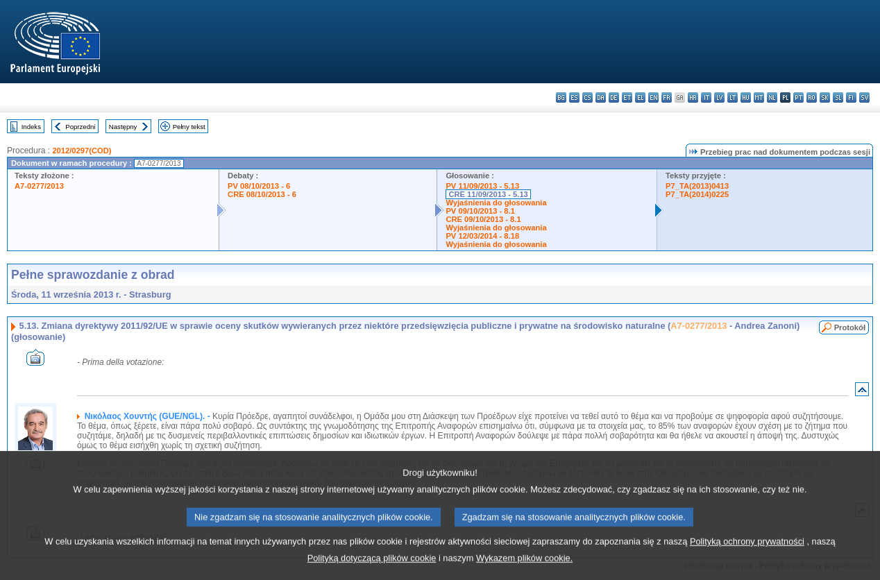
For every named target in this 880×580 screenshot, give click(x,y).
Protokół (849, 327)
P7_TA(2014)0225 (697, 194)
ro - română (811, 97)
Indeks (31, 126)
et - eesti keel (627, 97)
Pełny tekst (189, 126)
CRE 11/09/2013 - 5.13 (487, 194)
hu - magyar (746, 97)
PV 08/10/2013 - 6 (259, 186)
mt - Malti (759, 97)
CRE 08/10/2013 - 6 (262, 194)
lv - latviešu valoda (719, 97)
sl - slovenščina (838, 97)
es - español (574, 97)
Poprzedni (80, 126)
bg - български (561, 97)
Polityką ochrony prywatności (747, 555)
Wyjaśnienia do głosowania (496, 202)
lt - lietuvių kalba (732, 97)
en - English (653, 97)
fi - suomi (851, 97)
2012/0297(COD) (81, 150)
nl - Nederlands (772, 97)
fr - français (666, 97)
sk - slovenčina (825, 97)
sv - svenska (864, 97)
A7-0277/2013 (39, 186)
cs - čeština (587, 97)
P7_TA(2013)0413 (697, 186)
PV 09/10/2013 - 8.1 (480, 211)
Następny (123, 126)
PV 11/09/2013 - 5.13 (482, 186)
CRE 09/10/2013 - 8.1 (483, 219)
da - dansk (600, 97)
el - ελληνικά (640, 97)
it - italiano (706, 97)
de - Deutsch (614, 97)
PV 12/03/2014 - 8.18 (482, 236)
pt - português (798, 97)
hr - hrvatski (693, 97)
